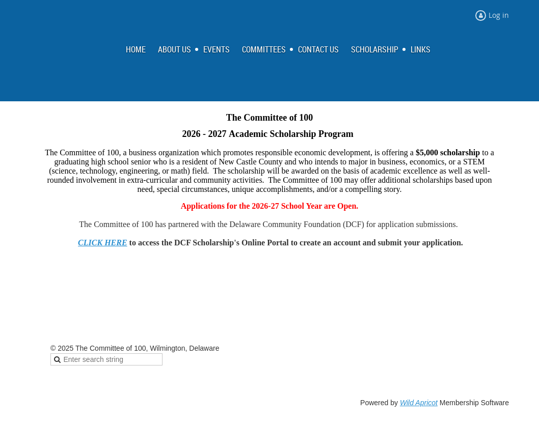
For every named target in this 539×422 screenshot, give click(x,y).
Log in (499, 15)
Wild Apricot (419, 403)
